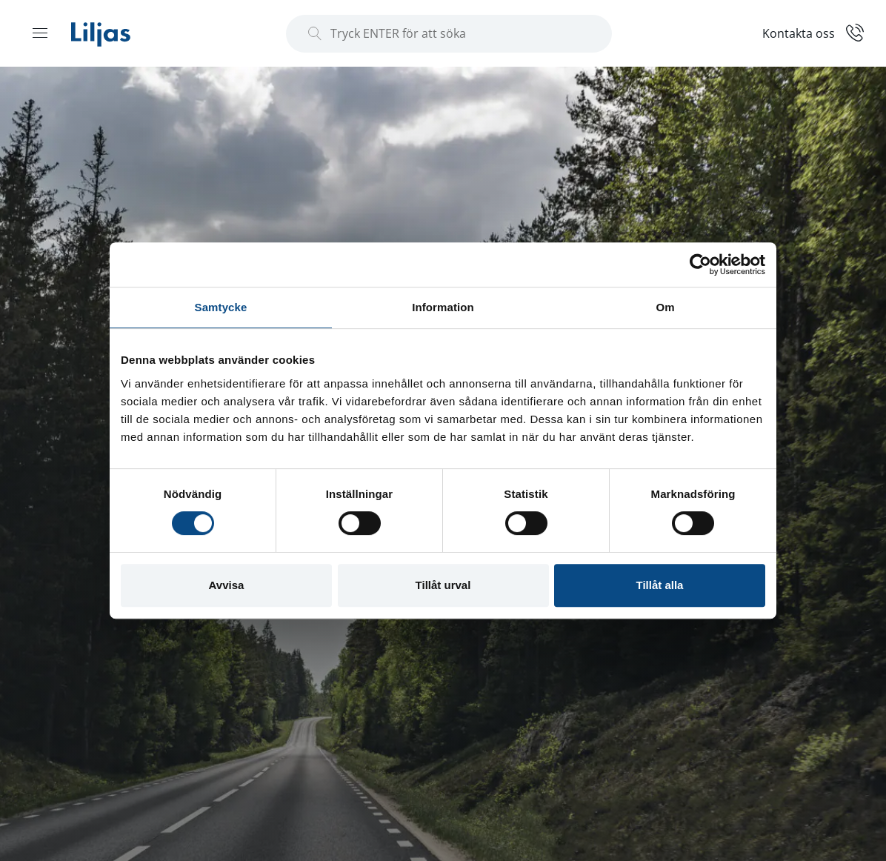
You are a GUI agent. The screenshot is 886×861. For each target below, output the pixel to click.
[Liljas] (115, 33)
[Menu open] (40, 32)
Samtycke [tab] (221, 307)
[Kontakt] (813, 32)
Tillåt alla (660, 585)
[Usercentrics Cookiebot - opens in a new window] (700, 264)
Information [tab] (443, 307)
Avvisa (226, 585)
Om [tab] (665, 307)
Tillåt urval (443, 585)
